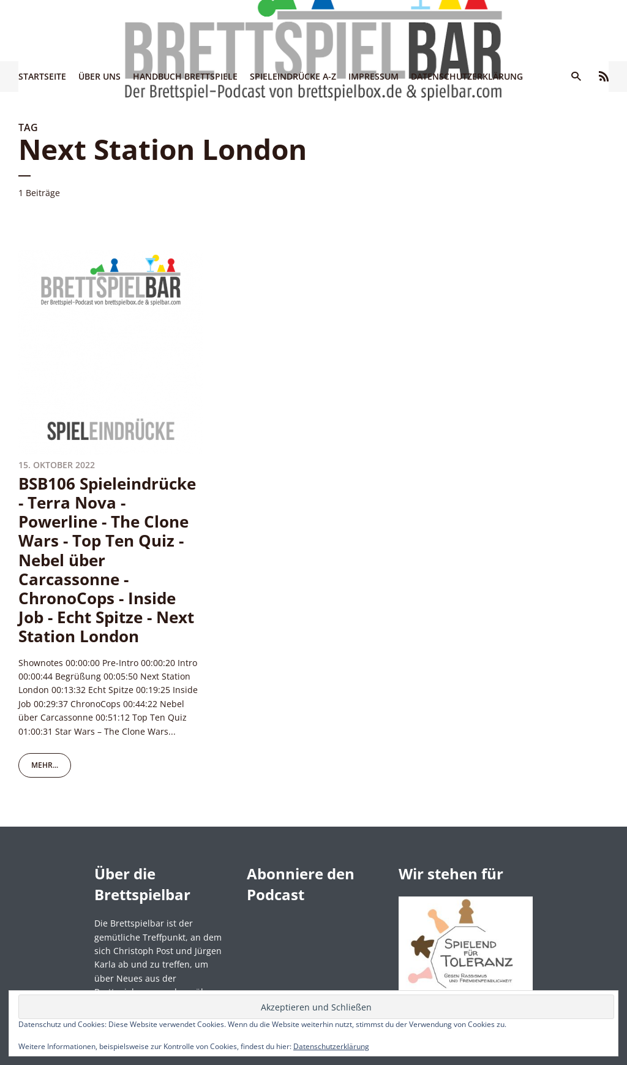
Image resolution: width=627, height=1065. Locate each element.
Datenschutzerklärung (467, 76)
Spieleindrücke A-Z (293, 76)
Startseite (42, 76)
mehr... (44, 765)
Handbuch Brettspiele (185, 76)
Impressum (373, 76)
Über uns (99, 76)
